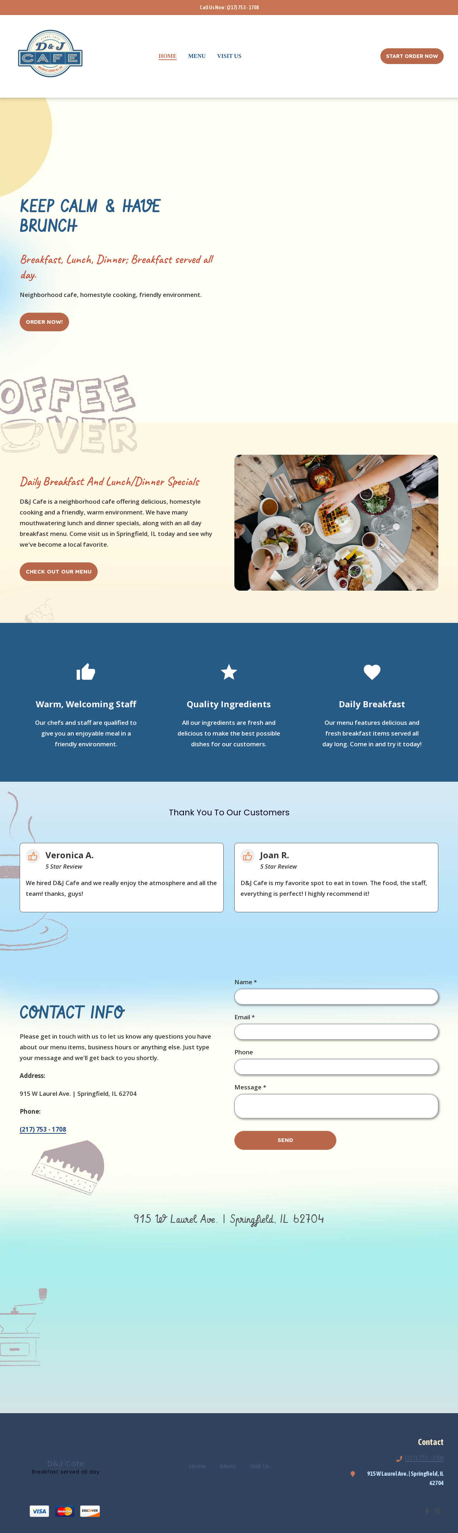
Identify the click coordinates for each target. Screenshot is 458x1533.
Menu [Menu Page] (197, 56)
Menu (230, 1466)
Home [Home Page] (168, 56)
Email (244, 1017)
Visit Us (262, 1466)
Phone (243, 1052)
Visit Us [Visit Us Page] (229, 56)
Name (245, 982)
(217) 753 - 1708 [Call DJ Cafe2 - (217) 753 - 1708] (424, 1458)
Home (199, 1466)
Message (250, 1087)
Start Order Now (412, 56)
